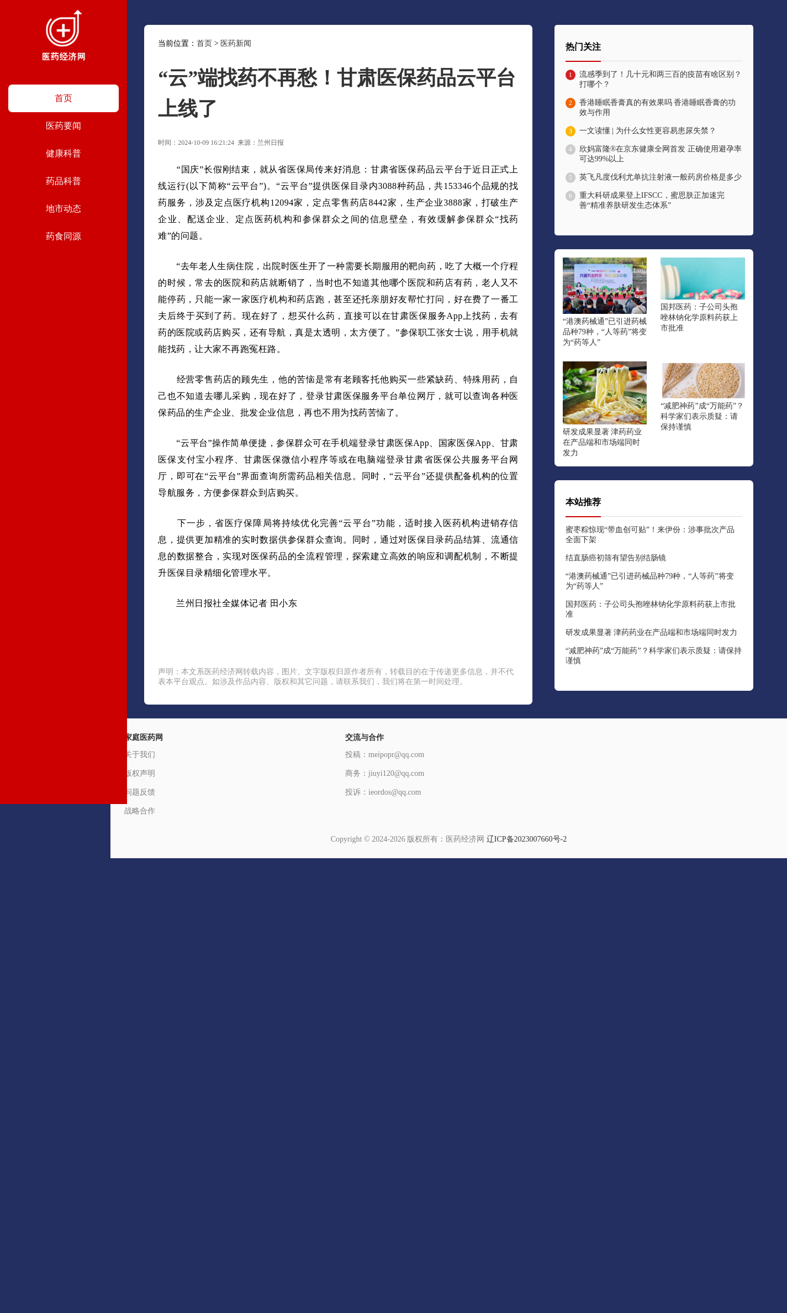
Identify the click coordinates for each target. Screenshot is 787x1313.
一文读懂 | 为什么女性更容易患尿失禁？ (647, 131)
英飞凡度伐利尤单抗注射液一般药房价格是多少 (660, 177)
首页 (204, 43)
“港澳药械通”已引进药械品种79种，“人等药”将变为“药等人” (605, 331)
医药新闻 (235, 43)
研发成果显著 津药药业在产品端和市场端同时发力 (602, 442)
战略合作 (139, 811)
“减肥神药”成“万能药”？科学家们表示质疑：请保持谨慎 (702, 416)
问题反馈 (139, 792)
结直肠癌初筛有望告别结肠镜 (616, 558)
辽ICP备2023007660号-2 (527, 839)
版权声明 (139, 773)
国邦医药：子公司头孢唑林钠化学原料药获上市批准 (699, 317)
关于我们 (139, 754)
